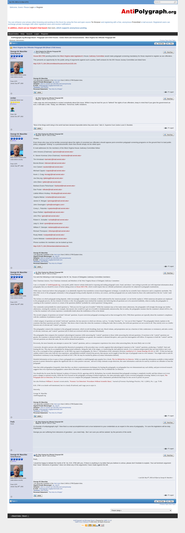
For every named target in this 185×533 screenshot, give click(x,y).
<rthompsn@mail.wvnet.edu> (59, 231)
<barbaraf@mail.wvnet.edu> (64, 186)
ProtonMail (136, 22)
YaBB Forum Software (82, 522)
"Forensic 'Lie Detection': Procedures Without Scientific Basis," (90, 381)
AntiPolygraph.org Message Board (23, 37)
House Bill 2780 (39, 56)
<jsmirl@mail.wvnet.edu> (53, 223)
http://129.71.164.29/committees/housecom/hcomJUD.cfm (55, 64)
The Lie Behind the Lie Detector (123, 359)
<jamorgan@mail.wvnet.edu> (58, 201)
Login (32, 7)
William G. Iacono (52, 381)
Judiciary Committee (96, 56)
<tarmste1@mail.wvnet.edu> (55, 159)
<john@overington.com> (55, 205)
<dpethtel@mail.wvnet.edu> (53, 212)
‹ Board (24, 516)
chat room (51, 28)
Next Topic (172, 40)
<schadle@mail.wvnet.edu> (58, 220)
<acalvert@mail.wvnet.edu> (53, 167)
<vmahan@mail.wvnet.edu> (55, 197)
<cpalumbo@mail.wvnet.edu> (58, 208)
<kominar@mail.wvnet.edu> (71, 155)
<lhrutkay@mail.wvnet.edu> (60, 193)
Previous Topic (164, 40)
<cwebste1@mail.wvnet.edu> (56, 239)
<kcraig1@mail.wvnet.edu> (54, 174)
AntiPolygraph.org (53, 285)
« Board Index (16, 516)
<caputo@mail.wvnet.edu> (55, 171)
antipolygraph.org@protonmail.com (50, 85)
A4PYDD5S (44, 87)
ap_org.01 (56, 82)
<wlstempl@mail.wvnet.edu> (58, 227)
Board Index (13, 34)
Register (39, 7)
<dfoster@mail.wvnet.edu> (52, 189)
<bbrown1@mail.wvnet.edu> (55, 163)
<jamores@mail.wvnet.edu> (62, 152)
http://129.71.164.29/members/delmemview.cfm (51, 246)
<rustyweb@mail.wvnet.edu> (53, 235)
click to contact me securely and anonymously (55, 84)
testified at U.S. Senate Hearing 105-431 (139, 351)
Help (22, 34)
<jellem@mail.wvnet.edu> (51, 182)
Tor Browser (96, 22)
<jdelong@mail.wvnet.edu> (53, 178)
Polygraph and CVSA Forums (47, 37)
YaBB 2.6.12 (107, 520)
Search (29, 34)
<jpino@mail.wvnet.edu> (50, 216)
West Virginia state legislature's (71, 56)
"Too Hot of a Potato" (55, 89)
